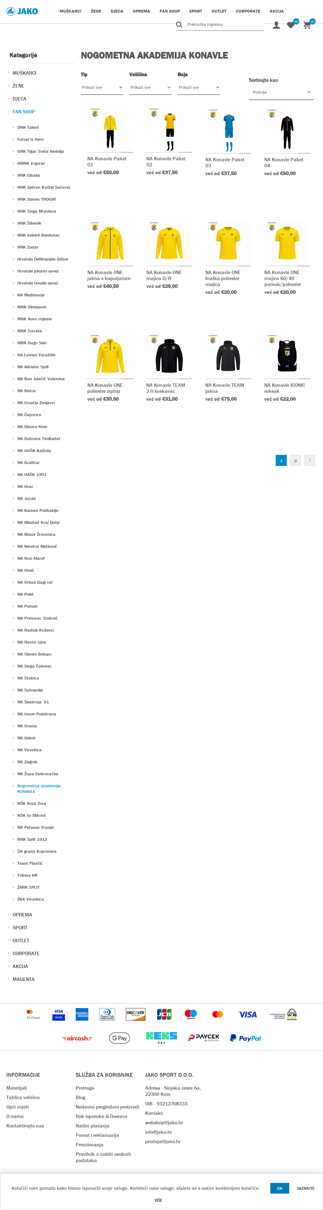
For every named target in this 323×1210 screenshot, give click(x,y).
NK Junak (26, 498)
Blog (80, 1097)
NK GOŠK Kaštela (34, 450)
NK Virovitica (29, 750)
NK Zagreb (27, 762)
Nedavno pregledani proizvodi (107, 1107)
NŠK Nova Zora (31, 803)
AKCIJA (20, 966)
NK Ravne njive (31, 642)
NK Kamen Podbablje (37, 510)
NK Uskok (26, 738)
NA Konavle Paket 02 (165, 162)
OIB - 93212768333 (166, 1103)
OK (280, 1188)
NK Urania (27, 726)
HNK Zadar (27, 247)
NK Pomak (27, 606)
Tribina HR (27, 875)
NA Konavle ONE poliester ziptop (105, 388)
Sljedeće (309, 460)
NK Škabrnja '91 (33, 702)
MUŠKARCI (24, 73)
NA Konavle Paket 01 (106, 162)
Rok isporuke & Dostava (101, 1116)
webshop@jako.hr (164, 1122)
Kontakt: (154, 1113)
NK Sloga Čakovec (34, 666)
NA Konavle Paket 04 (283, 163)
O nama (15, 1116)
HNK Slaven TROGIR (36, 199)
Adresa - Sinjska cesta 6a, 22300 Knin (173, 1091)
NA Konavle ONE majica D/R (164, 275)
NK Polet (25, 594)
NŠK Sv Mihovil (31, 815)
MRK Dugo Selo (32, 343)
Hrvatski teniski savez (37, 283)
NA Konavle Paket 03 (224, 163)
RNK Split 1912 (32, 839)
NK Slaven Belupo (34, 654)
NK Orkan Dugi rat (35, 582)
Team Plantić (30, 863)
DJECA (19, 98)
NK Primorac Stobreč (37, 618)
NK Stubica (28, 678)
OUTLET (21, 940)
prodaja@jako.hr (162, 1141)
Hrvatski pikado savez (38, 271)
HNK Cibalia (28, 175)
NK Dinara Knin (32, 426)
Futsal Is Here (30, 139)
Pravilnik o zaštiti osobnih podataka (103, 1157)
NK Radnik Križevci (35, 630)
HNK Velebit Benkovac (38, 235)
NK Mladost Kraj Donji (38, 522)
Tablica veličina (23, 1097)
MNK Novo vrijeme (34, 319)
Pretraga (85, 1088)
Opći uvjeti (17, 1107)
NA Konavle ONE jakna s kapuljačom (109, 275)
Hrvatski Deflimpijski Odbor (42, 259)
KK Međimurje (30, 295)
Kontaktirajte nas (25, 1125)
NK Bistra (26, 390)
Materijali (16, 1088)
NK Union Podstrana (36, 714)
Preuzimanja (89, 1144)
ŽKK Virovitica (30, 899)
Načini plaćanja (92, 1125)
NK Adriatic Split (33, 367)
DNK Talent (28, 127)
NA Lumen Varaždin (36, 355)
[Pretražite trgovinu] (220, 24)
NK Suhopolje (30, 690)
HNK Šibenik (29, 223)
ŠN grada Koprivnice (36, 851)
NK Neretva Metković (37, 546)
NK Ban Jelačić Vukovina (41, 378)
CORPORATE (26, 953)
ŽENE (18, 86)
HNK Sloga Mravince (36, 211)
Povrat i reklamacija (97, 1135)
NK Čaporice (29, 414)
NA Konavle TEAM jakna (224, 388)
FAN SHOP (24, 111)
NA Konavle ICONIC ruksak (284, 388)
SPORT (20, 927)
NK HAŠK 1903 (31, 474)
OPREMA (22, 914)
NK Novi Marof (30, 558)
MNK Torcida (29, 331)
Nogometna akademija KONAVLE (39, 788)
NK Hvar (25, 486)
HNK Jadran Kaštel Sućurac (44, 187)
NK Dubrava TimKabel (38, 438)
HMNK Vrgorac (31, 163)
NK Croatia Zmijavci (36, 402)
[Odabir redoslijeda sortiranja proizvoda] (281, 92)
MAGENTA (24, 979)
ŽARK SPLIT (28, 887)
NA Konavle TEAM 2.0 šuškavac (165, 388)
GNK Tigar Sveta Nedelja (40, 151)
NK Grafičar (28, 462)
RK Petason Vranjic (35, 827)
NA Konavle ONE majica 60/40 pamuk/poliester (282, 278)
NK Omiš (25, 570)
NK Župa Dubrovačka (37, 774)
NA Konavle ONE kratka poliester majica (223, 278)
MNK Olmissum (31, 307)
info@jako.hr (158, 1132)
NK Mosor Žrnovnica (36, 534)
